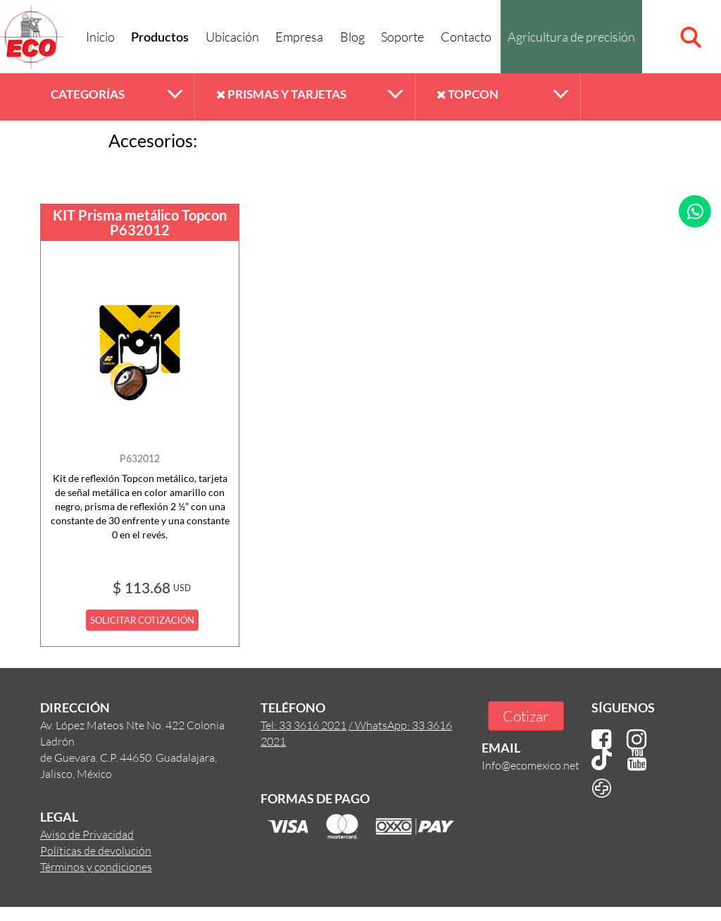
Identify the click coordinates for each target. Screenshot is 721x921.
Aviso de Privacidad (87, 834)
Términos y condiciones (96, 866)
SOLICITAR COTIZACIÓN (142, 620)
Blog (352, 36)
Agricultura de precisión (571, 36)
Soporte (402, 36)
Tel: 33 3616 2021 (303, 724)
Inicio (100, 36)
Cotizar (525, 715)
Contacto (466, 36)
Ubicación (232, 36)
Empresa (299, 36)
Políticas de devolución (95, 850)
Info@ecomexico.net (530, 765)
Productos (160, 38)
